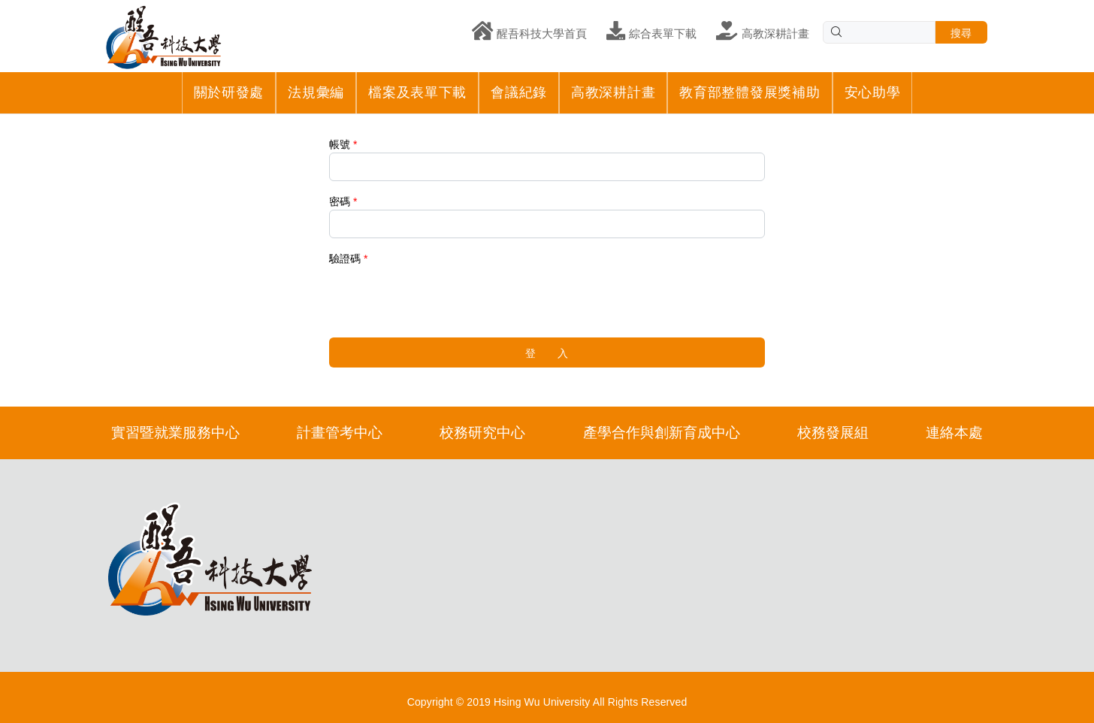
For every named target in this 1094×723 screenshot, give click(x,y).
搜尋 (961, 33)
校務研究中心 (482, 432)
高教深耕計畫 (613, 92)
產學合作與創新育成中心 (661, 432)
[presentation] (443, 296)
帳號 (339, 144)
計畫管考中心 (339, 432)
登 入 (547, 353)
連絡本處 (954, 432)
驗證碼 (345, 259)
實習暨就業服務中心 (175, 432)
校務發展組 (833, 432)
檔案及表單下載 (417, 92)
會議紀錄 (519, 92)
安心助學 (873, 92)
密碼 (339, 201)
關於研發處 (229, 92)
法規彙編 (316, 92)
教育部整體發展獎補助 (749, 92)
